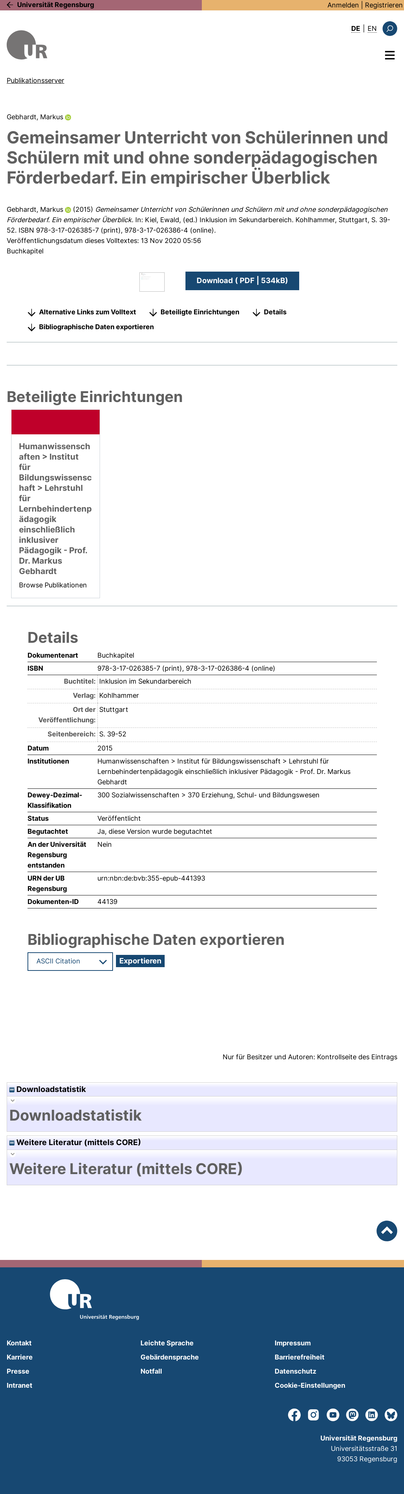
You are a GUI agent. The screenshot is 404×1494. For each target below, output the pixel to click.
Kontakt (19, 1343)
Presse (18, 1371)
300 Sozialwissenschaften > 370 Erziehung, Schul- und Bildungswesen (208, 795)
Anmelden (343, 5)
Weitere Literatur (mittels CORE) (75, 1142)
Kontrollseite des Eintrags (357, 1057)
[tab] (202, 1115)
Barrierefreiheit (299, 1357)
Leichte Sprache (167, 1343)
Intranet (19, 1385)
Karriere (20, 1357)
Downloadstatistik (47, 1089)
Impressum (293, 1343)
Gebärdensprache (169, 1357)
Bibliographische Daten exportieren (96, 327)
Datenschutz (295, 1371)
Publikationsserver (35, 80)
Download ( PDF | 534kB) (242, 280)
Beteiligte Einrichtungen (200, 312)
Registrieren (384, 5)
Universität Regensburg (55, 5)
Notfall (151, 1371)
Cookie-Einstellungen (310, 1385)
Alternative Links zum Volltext (87, 312)
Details (275, 312)
